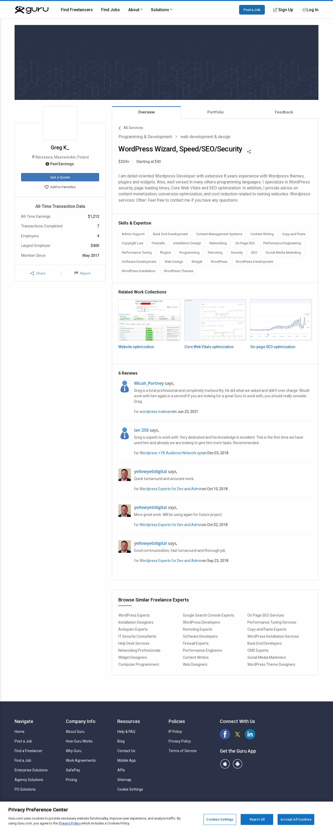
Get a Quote (60, 177)
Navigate (24, 721)
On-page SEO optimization (272, 347)
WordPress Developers (201, 622)
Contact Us (126, 751)
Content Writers (196, 657)
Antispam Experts (133, 629)
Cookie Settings (130, 789)
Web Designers (195, 664)
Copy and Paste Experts (266, 629)
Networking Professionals (139, 650)
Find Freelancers (77, 9)
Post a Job (252, 10)
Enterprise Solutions (31, 770)
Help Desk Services (133, 643)
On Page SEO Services (265, 615)
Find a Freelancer (28, 751)
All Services (130, 128)
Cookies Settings (219, 819)
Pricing (71, 780)
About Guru (75, 731)
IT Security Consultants (137, 636)
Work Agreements (81, 760)
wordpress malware (156, 411)
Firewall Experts (196, 643)
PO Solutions (25, 789)
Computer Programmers (138, 664)
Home (19, 731)
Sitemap (124, 780)
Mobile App (126, 760)
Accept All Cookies (295, 819)
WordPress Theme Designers (271, 664)
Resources (128, 721)
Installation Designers (135, 622)
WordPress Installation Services (273, 636)
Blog (121, 741)
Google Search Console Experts (208, 615)
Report (82, 273)
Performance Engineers (202, 650)
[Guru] (31, 10)
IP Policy (175, 731)
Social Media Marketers (266, 657)
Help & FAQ (126, 731)
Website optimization (136, 347)
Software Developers (200, 636)
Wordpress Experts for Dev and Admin (171, 489)
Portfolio (215, 112)
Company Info (80, 721)
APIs (121, 770)
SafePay (73, 770)
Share (37, 273)
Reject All (257, 819)
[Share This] (249, 151)
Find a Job (23, 760)
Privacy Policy (180, 741)
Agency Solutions (29, 780)
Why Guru (73, 751)
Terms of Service (183, 751)
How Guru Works (79, 741)
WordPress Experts (134, 615)
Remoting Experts (197, 629)
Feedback (284, 112)
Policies (177, 721)
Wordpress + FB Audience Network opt (171, 453)
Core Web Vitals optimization (209, 347)
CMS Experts (257, 650)
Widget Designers (132, 657)
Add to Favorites (60, 187)
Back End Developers (264, 643)
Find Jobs (110, 9)
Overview (146, 112)
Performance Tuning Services (271, 622)
